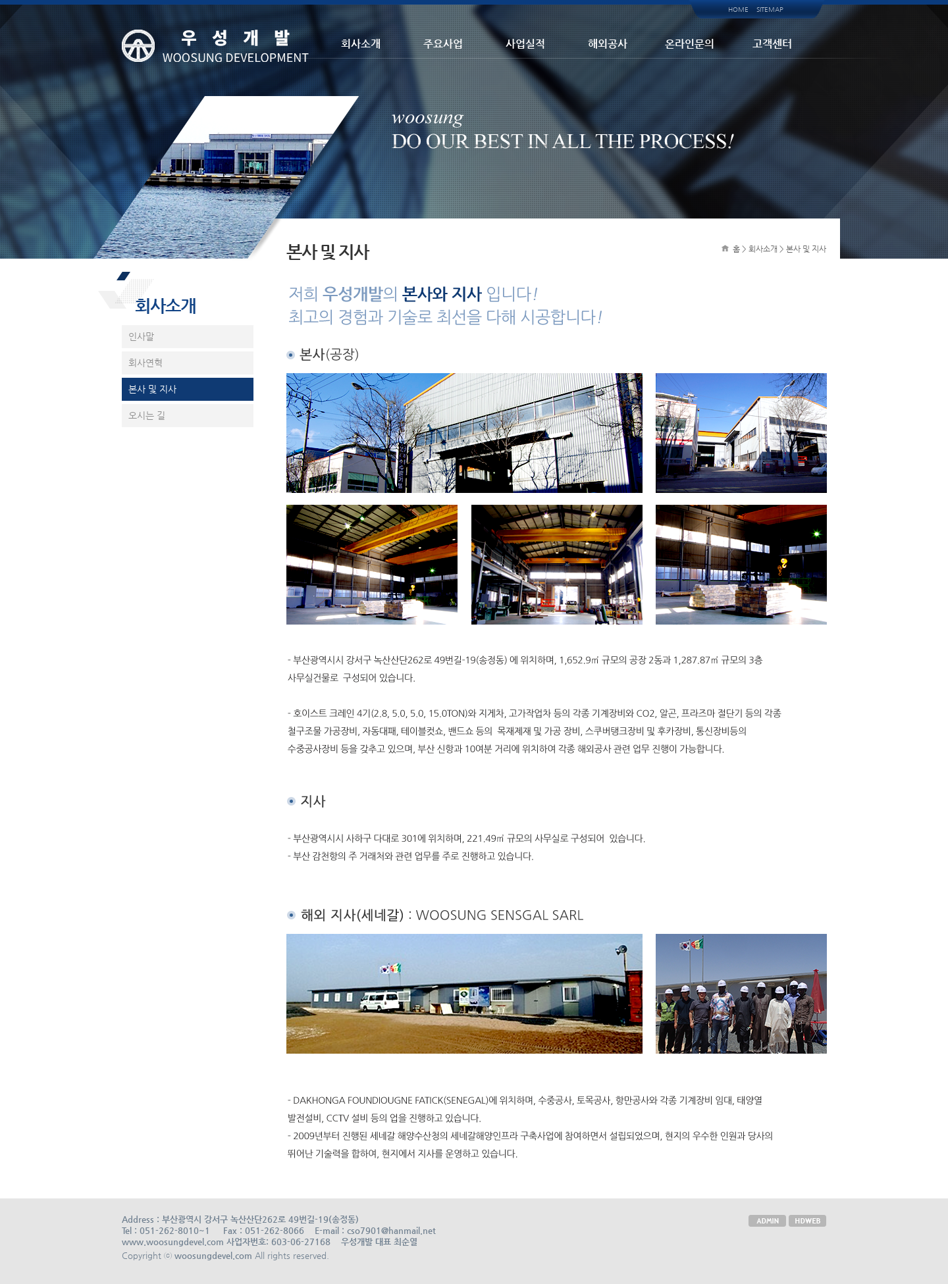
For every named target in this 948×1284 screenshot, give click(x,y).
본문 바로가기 (0, 0)
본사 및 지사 (152, 389)
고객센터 (772, 44)
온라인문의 (689, 44)
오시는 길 (146, 415)
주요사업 (443, 44)
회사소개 (361, 44)
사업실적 (525, 44)
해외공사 (607, 44)
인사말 (141, 336)
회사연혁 (145, 362)
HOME (738, 9)
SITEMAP (769, 9)
